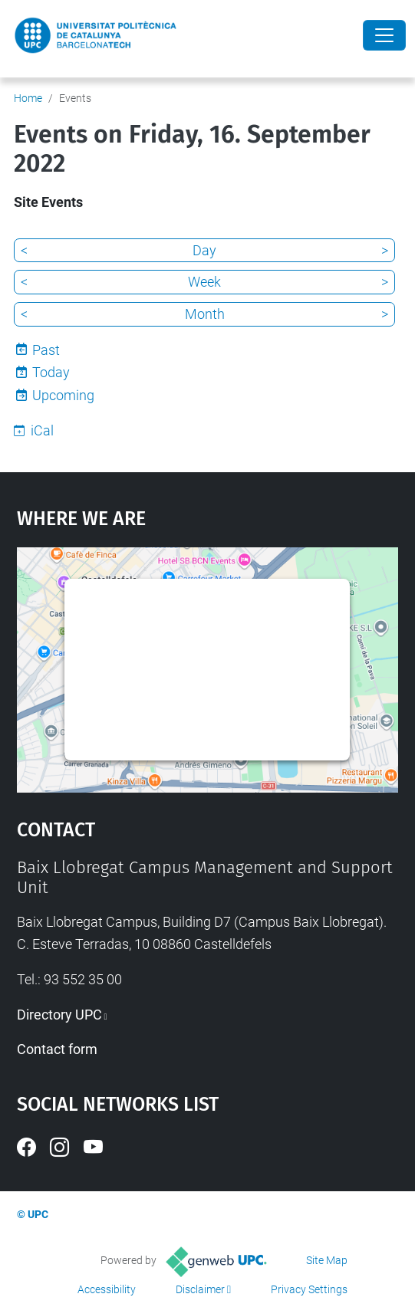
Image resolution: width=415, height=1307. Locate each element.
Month (205, 314)
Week (204, 282)
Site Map (326, 1260)
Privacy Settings (309, 1289)
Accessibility (106, 1289)
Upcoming (63, 395)
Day (204, 250)
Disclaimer (200, 1289)
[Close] (384, 35)
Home (28, 98)
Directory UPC (59, 1015)
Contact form (57, 1049)
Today (51, 372)
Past (46, 350)
